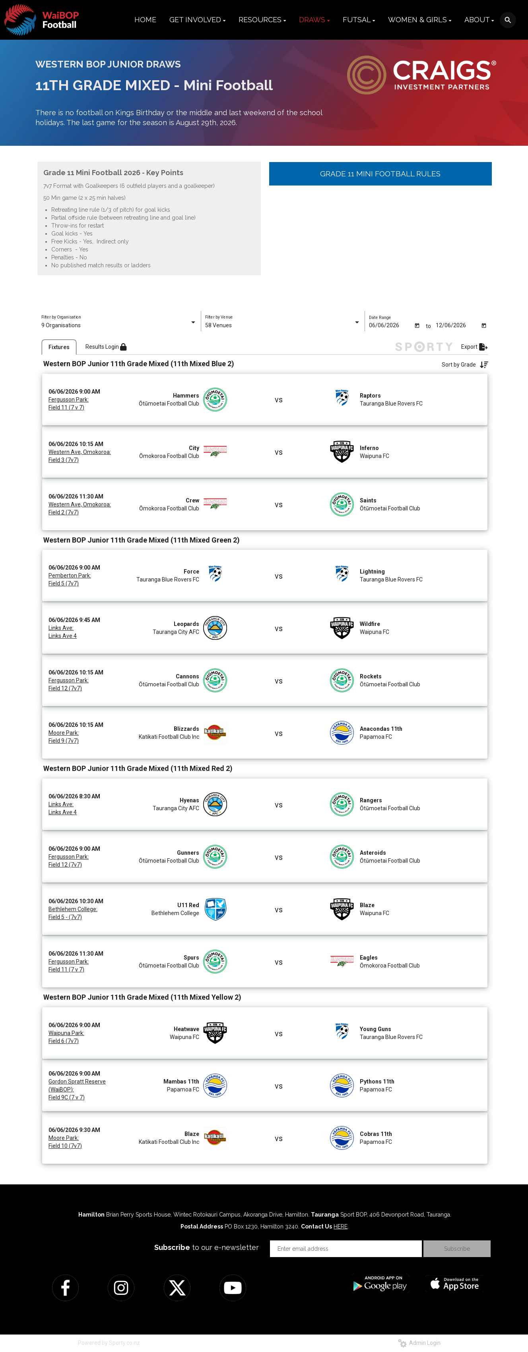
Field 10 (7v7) (65, 1146)
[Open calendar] (417, 325)
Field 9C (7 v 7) (67, 1097)
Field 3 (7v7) (64, 460)
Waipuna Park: (66, 1033)
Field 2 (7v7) (64, 512)
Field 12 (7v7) (65, 688)
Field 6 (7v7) (64, 1041)
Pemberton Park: (70, 575)
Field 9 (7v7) (64, 741)
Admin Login (419, 1343)
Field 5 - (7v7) (65, 917)
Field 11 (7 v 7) (66, 407)
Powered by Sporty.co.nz (109, 1343)
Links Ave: (61, 628)
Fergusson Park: (69, 399)
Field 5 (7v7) (64, 583)
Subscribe (457, 1249)
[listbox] (119, 325)
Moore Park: (64, 733)
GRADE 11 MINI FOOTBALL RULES (380, 173)
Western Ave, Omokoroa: (80, 452)
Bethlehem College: (73, 909)
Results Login (105, 347)
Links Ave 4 (63, 636)
